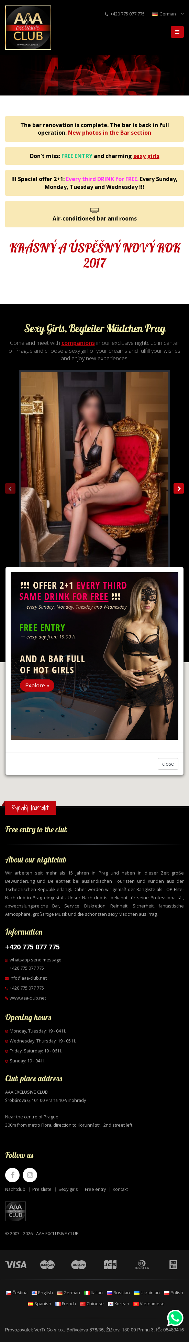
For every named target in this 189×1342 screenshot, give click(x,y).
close (168, 763)
